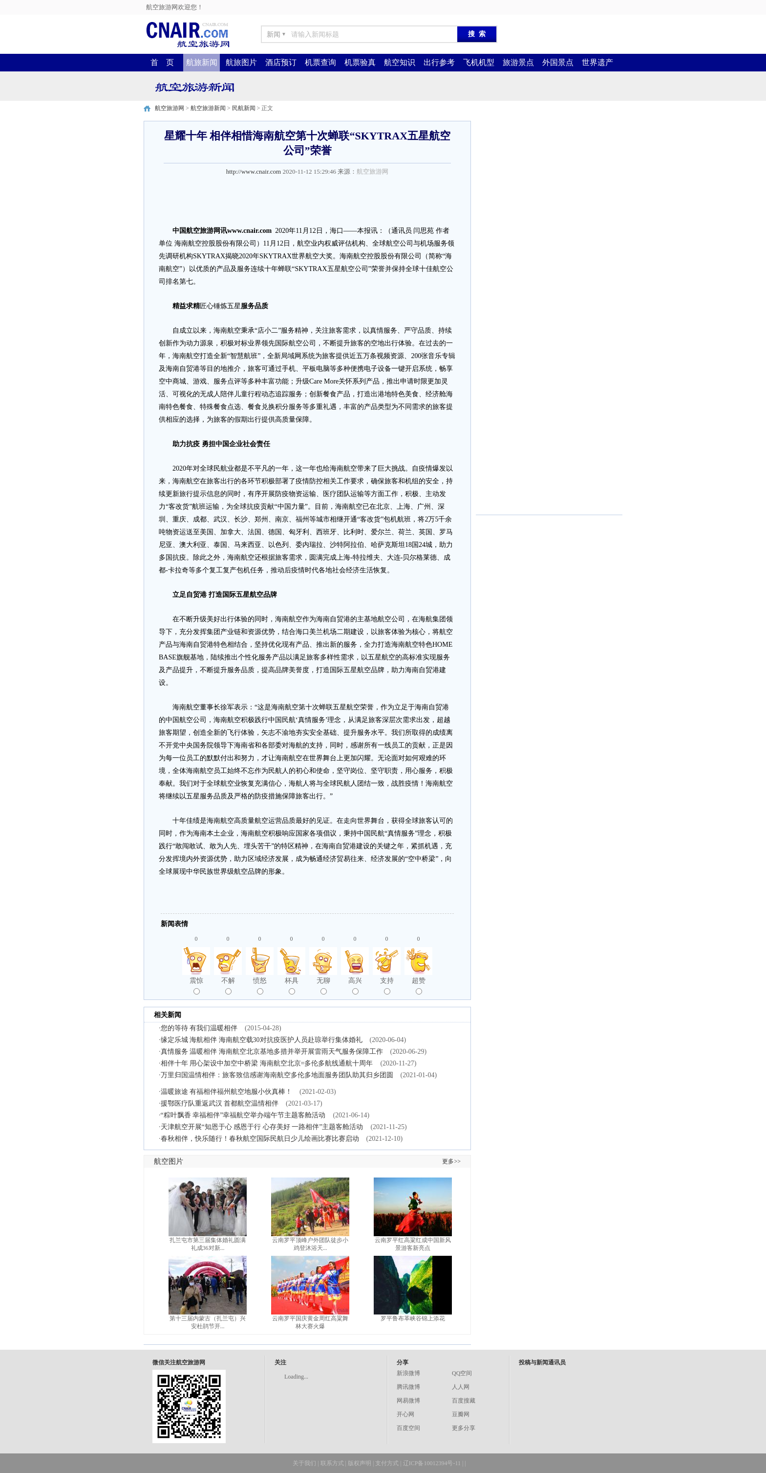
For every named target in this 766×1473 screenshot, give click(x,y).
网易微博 (408, 1400)
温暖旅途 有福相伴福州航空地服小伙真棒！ (227, 1091)
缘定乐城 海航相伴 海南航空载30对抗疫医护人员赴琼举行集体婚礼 (261, 1039)
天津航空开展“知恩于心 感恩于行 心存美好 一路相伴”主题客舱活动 (262, 1127)
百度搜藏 (463, 1400)
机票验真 (360, 62)
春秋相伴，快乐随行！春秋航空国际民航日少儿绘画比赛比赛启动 (260, 1138)
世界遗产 (597, 62)
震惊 (196, 986)
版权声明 (359, 1463)
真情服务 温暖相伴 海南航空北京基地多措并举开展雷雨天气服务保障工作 (272, 1051)
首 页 (162, 62)
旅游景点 (518, 62)
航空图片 (168, 1161)
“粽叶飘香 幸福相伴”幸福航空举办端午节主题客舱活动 (243, 1115)
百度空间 (408, 1428)
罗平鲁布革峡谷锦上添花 (413, 1318)
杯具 (291, 986)
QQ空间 (462, 1373)
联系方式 (332, 1463)
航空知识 (399, 62)
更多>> (451, 1161)
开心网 (405, 1414)
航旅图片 (241, 62)
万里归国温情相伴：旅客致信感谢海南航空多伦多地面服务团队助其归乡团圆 (277, 1075)
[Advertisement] (549, 182)
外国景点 (558, 62)
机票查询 (320, 62)
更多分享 (463, 1428)
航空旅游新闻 (208, 108)
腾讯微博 (408, 1386)
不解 (228, 986)
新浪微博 (408, 1373)
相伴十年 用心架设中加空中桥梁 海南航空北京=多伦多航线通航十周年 (267, 1063)
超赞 (419, 986)
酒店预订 (281, 62)
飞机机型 (478, 62)
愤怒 (260, 986)
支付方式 (387, 1463)
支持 (387, 986)
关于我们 (304, 1463)
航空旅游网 (169, 108)
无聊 (323, 986)
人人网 (460, 1386)
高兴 (355, 986)
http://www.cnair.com (253, 171)
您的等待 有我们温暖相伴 (199, 1028)
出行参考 (439, 62)
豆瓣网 (460, 1414)
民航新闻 (243, 108)
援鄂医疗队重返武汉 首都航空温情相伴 (220, 1103)
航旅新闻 (201, 62)
